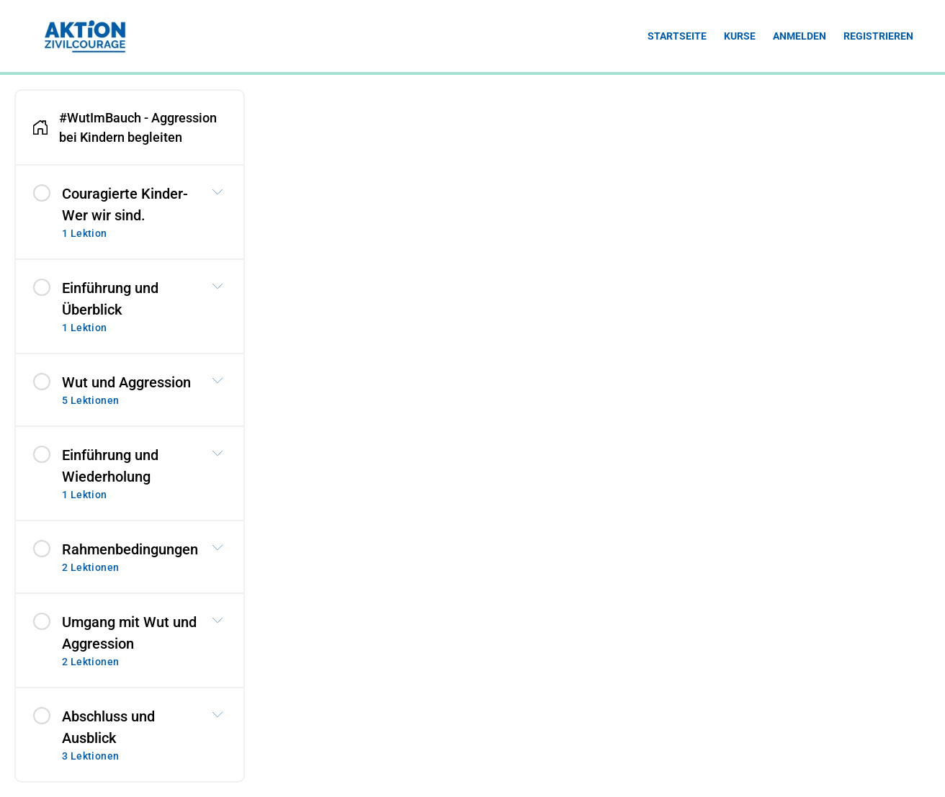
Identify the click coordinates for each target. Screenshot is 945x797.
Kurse (740, 36)
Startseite (677, 36)
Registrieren (878, 36)
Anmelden (799, 36)
